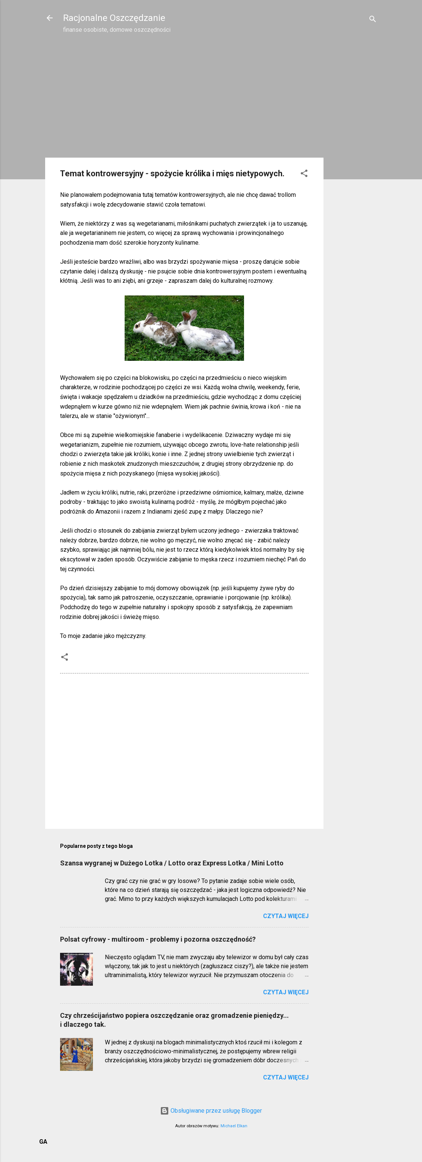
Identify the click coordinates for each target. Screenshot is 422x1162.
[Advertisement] (353, 159)
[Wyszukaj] (372, 20)
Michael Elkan (234, 1126)
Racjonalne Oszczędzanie (114, 18)
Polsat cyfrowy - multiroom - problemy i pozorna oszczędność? (158, 939)
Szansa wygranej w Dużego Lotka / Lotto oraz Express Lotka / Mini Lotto (172, 863)
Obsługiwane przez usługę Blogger (211, 1110)
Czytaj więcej (286, 916)
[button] (304, 174)
